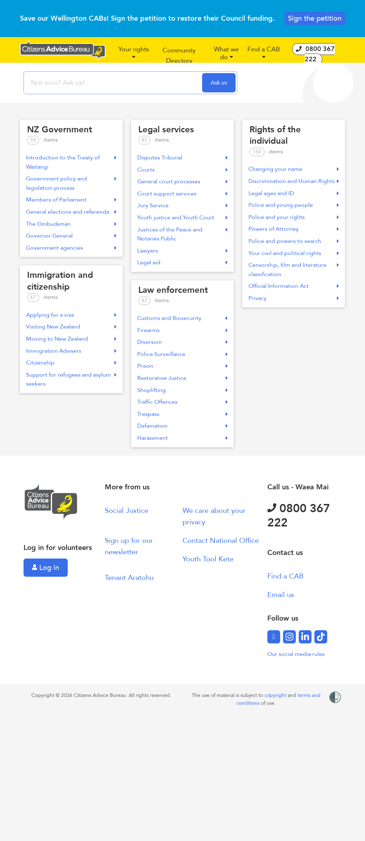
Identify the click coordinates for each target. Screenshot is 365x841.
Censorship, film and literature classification (293, 269)
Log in (45, 567)
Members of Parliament (71, 200)
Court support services (182, 194)
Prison (182, 366)
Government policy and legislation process (71, 183)
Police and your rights (293, 217)
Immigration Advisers (71, 351)
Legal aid (182, 262)
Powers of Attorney (293, 229)
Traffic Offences (182, 402)
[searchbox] (113, 82)
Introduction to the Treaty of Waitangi (71, 162)
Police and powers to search (293, 241)
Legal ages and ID (293, 193)
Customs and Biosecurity (182, 318)
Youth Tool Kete (207, 559)
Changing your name (293, 169)
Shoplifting (182, 390)
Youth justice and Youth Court (182, 217)
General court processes (182, 181)
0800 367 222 (298, 516)
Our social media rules (296, 654)
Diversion (182, 342)
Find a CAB (285, 576)
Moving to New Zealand (71, 339)
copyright (276, 695)
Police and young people (293, 205)
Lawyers (182, 251)
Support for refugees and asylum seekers (71, 379)
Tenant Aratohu (129, 577)
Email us (280, 595)
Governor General (71, 236)
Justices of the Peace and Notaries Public (182, 234)
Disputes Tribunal (182, 158)
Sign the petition (314, 18)
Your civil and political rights (293, 253)
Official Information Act (293, 286)
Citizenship (71, 363)
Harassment (182, 438)
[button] (133, 56)
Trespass (182, 414)
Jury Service (182, 205)
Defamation (182, 426)
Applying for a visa (71, 315)
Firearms (182, 330)
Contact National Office (220, 540)
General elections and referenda (71, 212)
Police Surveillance (182, 354)
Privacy (293, 298)
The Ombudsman (71, 224)
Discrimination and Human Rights (293, 181)
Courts (182, 170)
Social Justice (126, 510)
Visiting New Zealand (71, 327)
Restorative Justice (182, 378)
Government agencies (71, 248)
